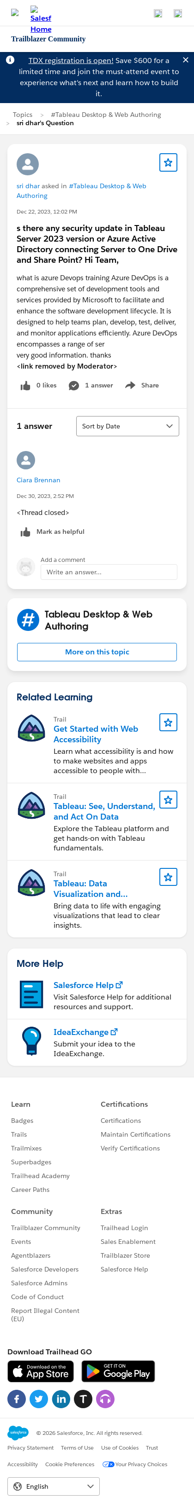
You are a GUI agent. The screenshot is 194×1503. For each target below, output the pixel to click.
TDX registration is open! (71, 60)
